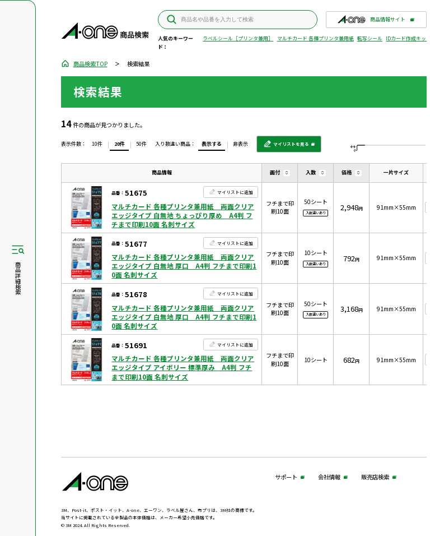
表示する (212, 143)
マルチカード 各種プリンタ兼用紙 (315, 38)
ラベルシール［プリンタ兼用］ (238, 38)
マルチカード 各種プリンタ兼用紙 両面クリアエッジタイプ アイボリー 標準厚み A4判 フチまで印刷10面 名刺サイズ (182, 367)
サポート (286, 477)
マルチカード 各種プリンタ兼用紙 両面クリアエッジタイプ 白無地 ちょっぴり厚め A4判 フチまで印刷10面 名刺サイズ (182, 215)
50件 (141, 143)
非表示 (240, 143)
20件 (119, 143)
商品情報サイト (371, 21)
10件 (97, 143)
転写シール (369, 38)
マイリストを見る (286, 147)
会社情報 (329, 477)
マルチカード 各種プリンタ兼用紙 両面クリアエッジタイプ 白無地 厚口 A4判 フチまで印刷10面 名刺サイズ (183, 265)
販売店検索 (375, 477)
